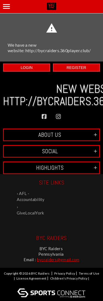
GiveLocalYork (30, 212)
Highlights (66, 167)
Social (69, 151)
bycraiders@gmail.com (58, 259)
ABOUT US (67, 134)
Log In (52, 283)
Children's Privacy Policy (68, 278)
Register (76, 67)
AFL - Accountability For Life (31, 197)
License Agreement (31, 278)
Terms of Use (89, 273)
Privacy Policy (64, 273)
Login (27, 67)
